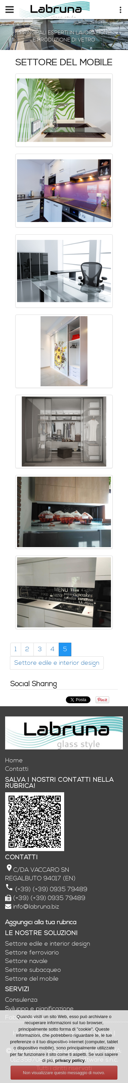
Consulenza (21, 1000)
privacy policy (70, 1060)
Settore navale (26, 961)
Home (14, 760)
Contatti (16, 769)
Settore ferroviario (32, 953)
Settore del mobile (32, 979)
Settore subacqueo (33, 970)
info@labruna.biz (36, 907)
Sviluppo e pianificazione (39, 1009)
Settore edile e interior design (56, 663)
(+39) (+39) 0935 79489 (50, 889)
